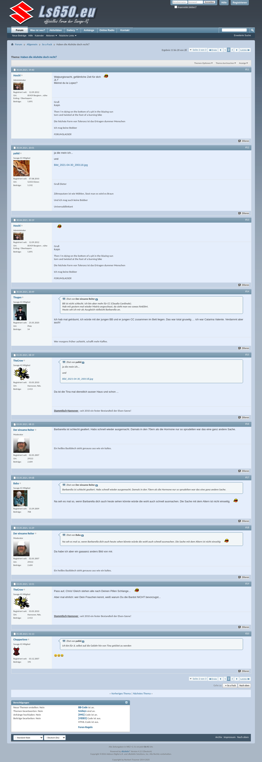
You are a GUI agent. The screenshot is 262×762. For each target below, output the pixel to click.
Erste (213, 50)
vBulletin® (125, 751)
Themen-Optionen (202, 63)
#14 (247, 291)
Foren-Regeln (85, 727)
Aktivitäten (56, 30)
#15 (247, 354)
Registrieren (240, 2)
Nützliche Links (66, 35)
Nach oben (244, 685)
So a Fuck (47, 44)
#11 (247, 69)
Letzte (245, 50)
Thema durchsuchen (225, 63)
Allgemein (32, 44)
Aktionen (50, 35)
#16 (247, 424)
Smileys (82, 711)
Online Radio (106, 30)
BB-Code (83, 707)
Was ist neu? (37, 30)
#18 (247, 527)
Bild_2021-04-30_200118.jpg (71, 164)
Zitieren (244, 141)
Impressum (230, 737)
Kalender (39, 35)
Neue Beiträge (19, 35)
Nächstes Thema (142, 693)
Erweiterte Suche (242, 35)
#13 (247, 219)
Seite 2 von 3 (199, 49)
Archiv (218, 737)
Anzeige (242, 63)
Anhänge (89, 30)
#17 (247, 477)
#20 (247, 633)
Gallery (72, 30)
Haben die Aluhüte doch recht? (39, 57)
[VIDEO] (82, 718)
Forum (19, 30)
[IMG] (81, 714)
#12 (247, 147)
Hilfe (224, 2)
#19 (247, 583)
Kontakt (125, 30)
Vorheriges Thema (121, 693)
